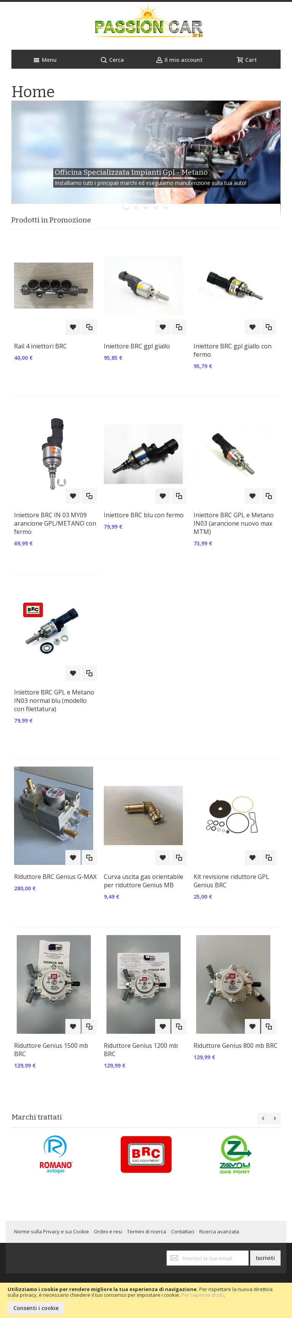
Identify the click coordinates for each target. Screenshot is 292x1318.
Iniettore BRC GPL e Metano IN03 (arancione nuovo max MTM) (234, 523)
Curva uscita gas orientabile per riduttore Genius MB (143, 880)
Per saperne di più (202, 1294)
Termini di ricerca (146, 1231)
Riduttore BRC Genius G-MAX (55, 876)
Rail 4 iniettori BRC (40, 346)
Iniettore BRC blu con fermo (144, 515)
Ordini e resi (108, 1231)
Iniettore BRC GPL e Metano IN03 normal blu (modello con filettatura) (54, 700)
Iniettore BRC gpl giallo (137, 346)
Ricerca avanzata (219, 1231)
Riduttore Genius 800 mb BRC (236, 1045)
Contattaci (182, 1231)
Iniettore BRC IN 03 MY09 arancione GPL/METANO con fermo (55, 523)
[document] (146, 1300)
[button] (73, 327)
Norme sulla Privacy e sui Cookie (51, 1231)
